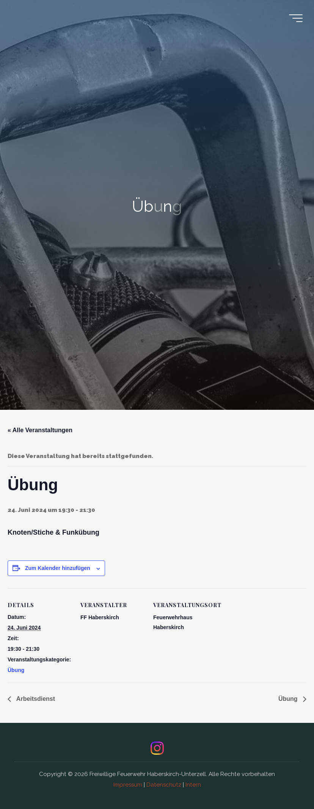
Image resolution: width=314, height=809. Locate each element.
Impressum (127, 784)
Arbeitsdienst (35, 699)
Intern (193, 784)
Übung (16, 670)
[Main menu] (296, 18)
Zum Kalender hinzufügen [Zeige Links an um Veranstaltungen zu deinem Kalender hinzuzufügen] (57, 568)
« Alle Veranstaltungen (40, 430)
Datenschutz (163, 784)
